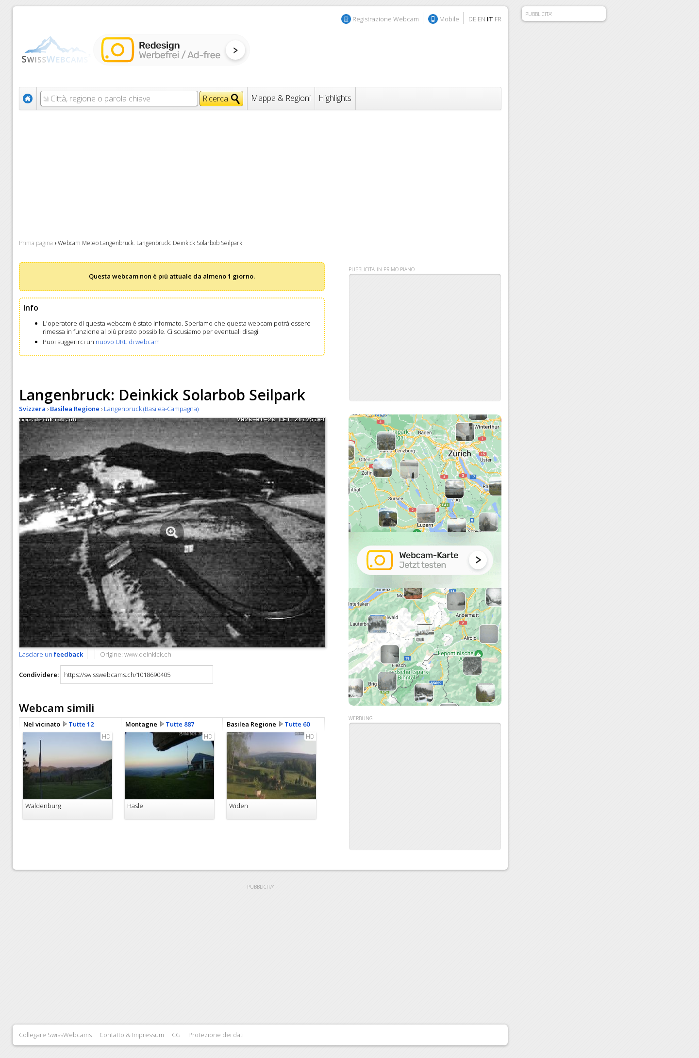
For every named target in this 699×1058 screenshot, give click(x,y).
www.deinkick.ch (147, 654)
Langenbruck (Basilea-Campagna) (151, 408)
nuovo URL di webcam (128, 341)
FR (498, 19)
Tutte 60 (297, 724)
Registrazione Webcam (385, 19)
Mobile (449, 19)
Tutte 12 (81, 724)
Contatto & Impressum (132, 1034)
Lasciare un (51, 654)
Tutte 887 (180, 724)
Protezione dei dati (216, 1034)
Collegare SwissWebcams (55, 1034)
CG (176, 1034)
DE (472, 19)
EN (481, 19)
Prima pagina (36, 243)
